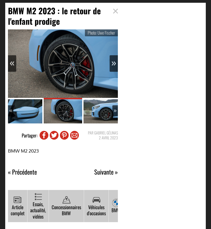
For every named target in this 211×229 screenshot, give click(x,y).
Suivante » (106, 172)
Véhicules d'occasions (96, 206)
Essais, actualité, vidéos (38, 206)
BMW (116, 206)
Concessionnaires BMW (66, 206)
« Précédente (22, 172)
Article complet (17, 206)
